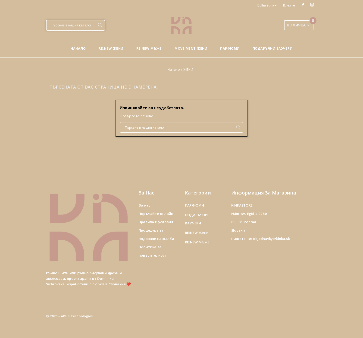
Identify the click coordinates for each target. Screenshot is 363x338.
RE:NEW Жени (197, 232)
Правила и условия (156, 222)
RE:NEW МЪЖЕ (197, 242)
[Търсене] (71, 25)
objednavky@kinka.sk (271, 238)
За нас (144, 205)
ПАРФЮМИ (194, 205)
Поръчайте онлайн (156, 213)
